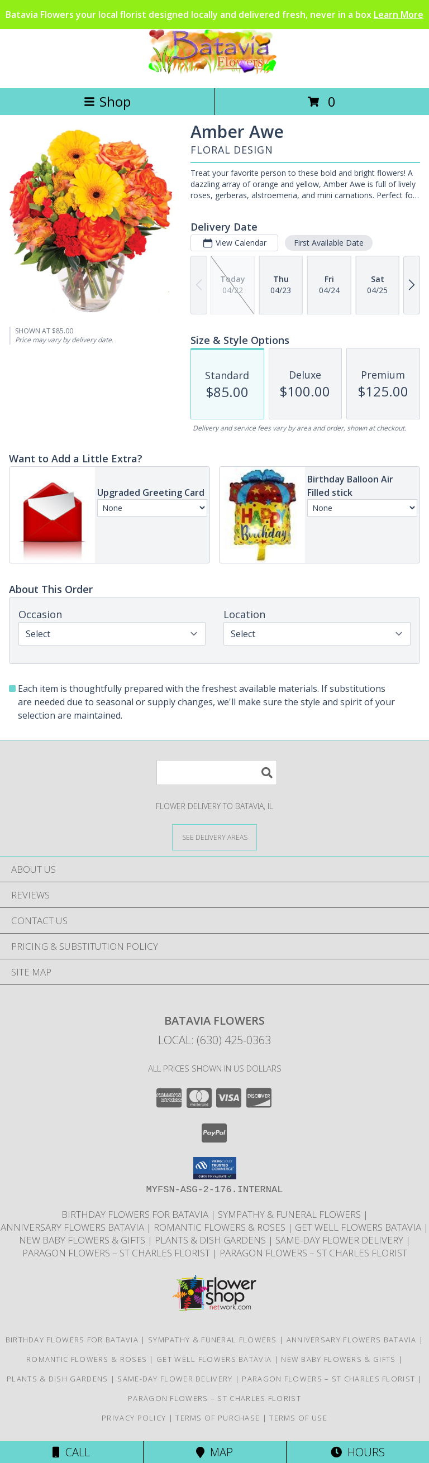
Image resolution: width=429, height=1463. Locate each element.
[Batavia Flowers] (214, 71)
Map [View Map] (214, 1452)
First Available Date (329, 242)
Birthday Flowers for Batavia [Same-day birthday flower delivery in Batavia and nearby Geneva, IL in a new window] (136, 1214)
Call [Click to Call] (71, 1452)
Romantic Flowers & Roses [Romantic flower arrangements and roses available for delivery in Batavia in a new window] (221, 1227)
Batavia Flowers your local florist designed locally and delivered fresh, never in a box (214, 14)
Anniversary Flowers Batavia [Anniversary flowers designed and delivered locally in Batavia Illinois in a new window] (73, 1227)
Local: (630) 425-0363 (214, 1040)
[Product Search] (216, 772)
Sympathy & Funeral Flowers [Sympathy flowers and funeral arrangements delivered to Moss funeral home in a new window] (290, 1214)
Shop (107, 101)
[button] (214, 1168)
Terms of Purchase (217, 1418)
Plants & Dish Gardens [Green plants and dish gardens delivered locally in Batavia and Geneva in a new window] (211, 1239)
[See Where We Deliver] (214, 836)
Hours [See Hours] (358, 1452)
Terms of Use (298, 1418)
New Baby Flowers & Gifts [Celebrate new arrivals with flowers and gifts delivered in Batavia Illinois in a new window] (83, 1239)
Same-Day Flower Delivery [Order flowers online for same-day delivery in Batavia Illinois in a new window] (340, 1239)
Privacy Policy (134, 1418)
